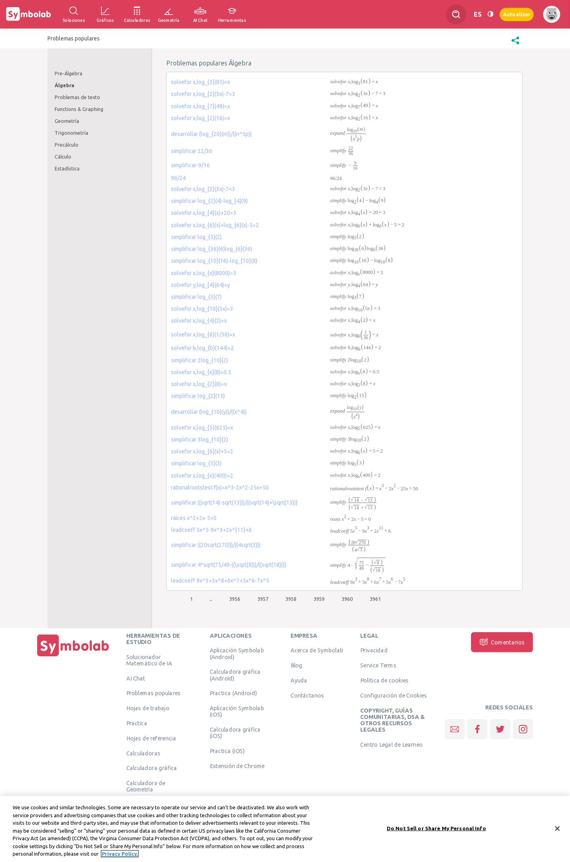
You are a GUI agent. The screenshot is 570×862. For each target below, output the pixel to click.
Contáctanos (307, 695)
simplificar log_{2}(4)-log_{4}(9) (209, 201)
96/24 (178, 178)
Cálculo (63, 156)
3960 (347, 599)
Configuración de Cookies (393, 695)
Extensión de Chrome (237, 766)
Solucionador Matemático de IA (149, 660)
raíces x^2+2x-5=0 (194, 518)
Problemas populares (153, 693)
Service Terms (378, 665)
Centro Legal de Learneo (391, 745)
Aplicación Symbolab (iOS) (237, 711)
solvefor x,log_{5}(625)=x (202, 427)
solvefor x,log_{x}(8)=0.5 (201, 372)
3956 (234, 599)
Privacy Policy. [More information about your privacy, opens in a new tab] (120, 857)
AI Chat (135, 678)
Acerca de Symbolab (317, 650)
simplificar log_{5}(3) (196, 463)
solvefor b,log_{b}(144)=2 (202, 348)
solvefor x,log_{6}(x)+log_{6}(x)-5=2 (215, 225)
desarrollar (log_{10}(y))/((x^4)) (209, 412)
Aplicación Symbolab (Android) (237, 653)
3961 (375, 599)
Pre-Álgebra (68, 73)
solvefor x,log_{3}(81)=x (200, 82)
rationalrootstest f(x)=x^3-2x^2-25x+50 (220, 487)
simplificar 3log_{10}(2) (199, 439)
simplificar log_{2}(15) (198, 396)
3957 (262, 599)
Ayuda (299, 680)
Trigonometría (71, 133)
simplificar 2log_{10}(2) (199, 360)
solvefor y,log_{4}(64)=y (200, 285)
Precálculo (66, 144)
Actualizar (516, 14)
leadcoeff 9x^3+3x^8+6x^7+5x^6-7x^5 (220, 580)
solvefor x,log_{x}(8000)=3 (203, 273)
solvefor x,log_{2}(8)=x (199, 384)
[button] (515, 44)
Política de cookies (384, 680)
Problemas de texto (77, 97)
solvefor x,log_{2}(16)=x (200, 118)
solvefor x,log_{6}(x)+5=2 (202, 451)
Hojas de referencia (151, 738)
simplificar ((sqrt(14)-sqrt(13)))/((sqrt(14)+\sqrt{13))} (234, 502)
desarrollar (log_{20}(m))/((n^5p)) (211, 134)
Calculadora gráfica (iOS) (235, 732)
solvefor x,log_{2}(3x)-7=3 (203, 94)
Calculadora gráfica (151, 768)
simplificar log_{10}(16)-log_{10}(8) (214, 261)
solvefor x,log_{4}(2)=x (199, 320)
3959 (319, 599)
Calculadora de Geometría (145, 786)
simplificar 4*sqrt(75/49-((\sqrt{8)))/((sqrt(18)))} (228, 565)
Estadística (67, 168)
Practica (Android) (233, 693)
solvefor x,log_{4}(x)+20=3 (203, 213)
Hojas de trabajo (147, 708)
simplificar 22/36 (191, 151)
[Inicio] (73, 656)
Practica (136, 723)
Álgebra (64, 85)
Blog (296, 665)
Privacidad (374, 650)
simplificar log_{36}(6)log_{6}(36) (211, 249)
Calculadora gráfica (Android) (235, 675)
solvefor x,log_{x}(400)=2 (202, 475)
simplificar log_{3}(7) (196, 297)
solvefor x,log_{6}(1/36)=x (203, 334)
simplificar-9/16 (190, 165)
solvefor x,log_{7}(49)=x (200, 106)
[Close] (557, 831)
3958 (290, 599)
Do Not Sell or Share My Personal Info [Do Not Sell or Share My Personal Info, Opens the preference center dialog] (436, 831)
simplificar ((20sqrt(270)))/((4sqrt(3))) (215, 545)
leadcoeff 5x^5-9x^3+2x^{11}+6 (211, 530)
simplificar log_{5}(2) (196, 237)
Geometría (67, 121)
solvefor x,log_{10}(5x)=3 (202, 309)
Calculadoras (143, 753)
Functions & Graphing (79, 109)
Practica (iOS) (227, 751)
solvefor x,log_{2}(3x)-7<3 (203, 189)
